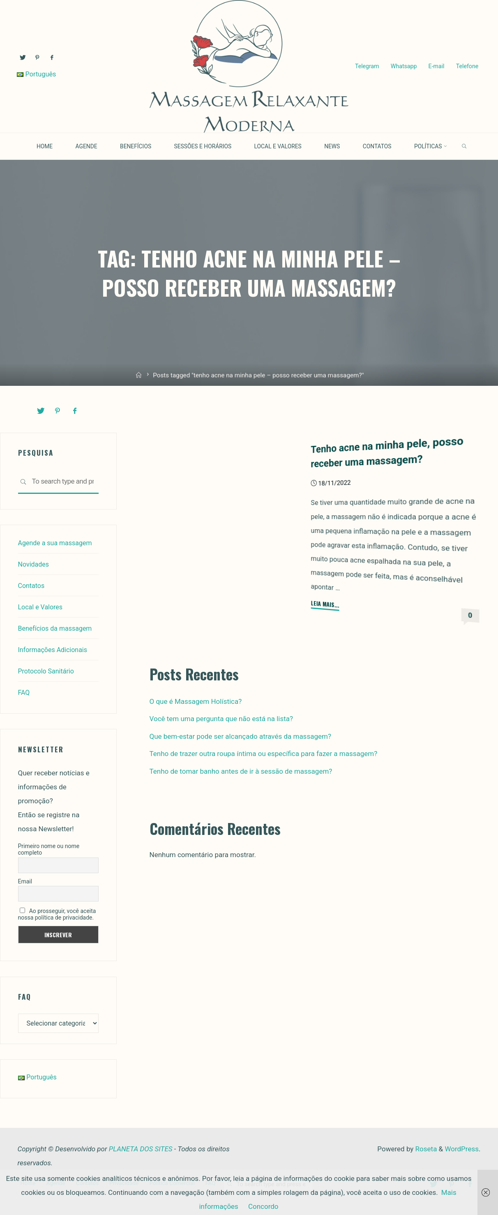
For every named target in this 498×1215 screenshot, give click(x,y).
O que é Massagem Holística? (196, 701)
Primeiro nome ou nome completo (49, 848)
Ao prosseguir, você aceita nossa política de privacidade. (57, 913)
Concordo (263, 1206)
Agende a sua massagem (57, 542)
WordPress (462, 1149)
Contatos (32, 585)
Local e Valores (42, 606)
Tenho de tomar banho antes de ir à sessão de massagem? (241, 771)
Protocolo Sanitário (48, 670)
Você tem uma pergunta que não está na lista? (221, 718)
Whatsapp (403, 66)
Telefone (466, 66)
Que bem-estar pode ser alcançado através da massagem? (240, 736)
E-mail (436, 66)
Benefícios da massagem (57, 628)
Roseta (425, 1149)
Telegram (366, 66)
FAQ (24, 692)
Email (25, 881)
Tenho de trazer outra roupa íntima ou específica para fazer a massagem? (264, 753)
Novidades (34, 564)
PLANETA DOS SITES (141, 1149)
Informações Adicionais (55, 649)
